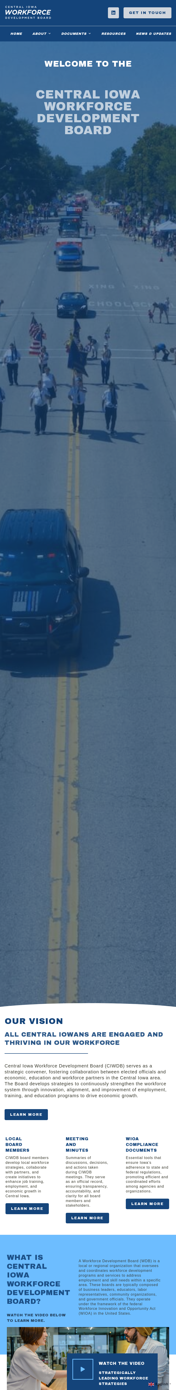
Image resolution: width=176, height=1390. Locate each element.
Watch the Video (122, 1363)
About (41, 33)
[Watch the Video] (82, 1369)
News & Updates (153, 33)
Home (16, 33)
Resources (113, 33)
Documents (76, 33)
